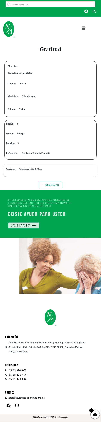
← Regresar (50, 185)
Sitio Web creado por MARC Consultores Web (50, 417)
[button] (84, 28)
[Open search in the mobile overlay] (50, 4)
